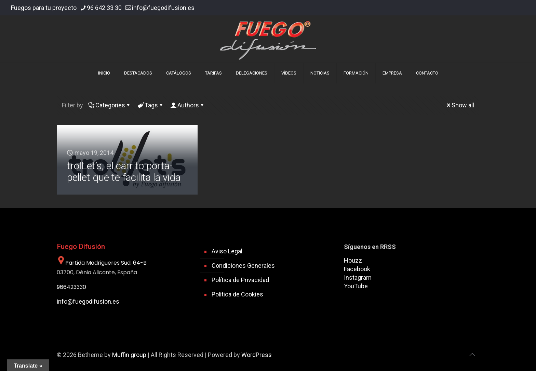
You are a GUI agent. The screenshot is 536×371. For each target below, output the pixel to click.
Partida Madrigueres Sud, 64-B (102, 263)
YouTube (356, 286)
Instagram (358, 277)
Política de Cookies (237, 294)
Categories (109, 105)
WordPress (256, 354)
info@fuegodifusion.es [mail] (163, 7)
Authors (187, 105)
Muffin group (129, 354)
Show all (459, 105)
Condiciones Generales (243, 265)
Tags (150, 105)
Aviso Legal (227, 251)
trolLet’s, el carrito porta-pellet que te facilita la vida (123, 171)
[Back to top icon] (472, 354)
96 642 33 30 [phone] (104, 7)
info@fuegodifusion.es (88, 301)
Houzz (353, 260)
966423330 (71, 287)
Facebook (357, 269)
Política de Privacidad (240, 279)
